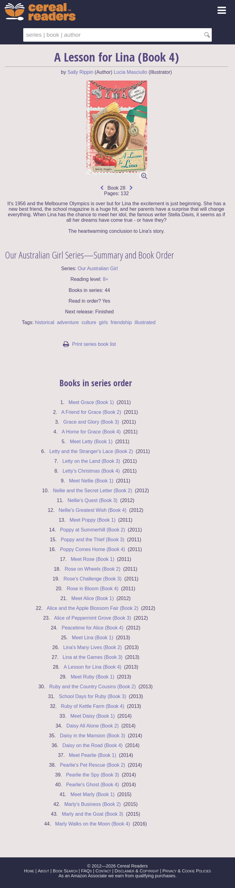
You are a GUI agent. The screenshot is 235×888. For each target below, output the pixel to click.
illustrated (145, 322)
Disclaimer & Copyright (136, 870)
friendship (121, 322)
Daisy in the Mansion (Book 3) (92, 735)
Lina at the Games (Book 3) (93, 657)
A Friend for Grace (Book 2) (91, 412)
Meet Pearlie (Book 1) (92, 755)
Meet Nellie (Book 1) (91, 480)
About (43, 870)
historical (44, 322)
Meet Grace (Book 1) (91, 402)
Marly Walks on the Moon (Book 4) (92, 823)
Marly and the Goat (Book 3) (92, 814)
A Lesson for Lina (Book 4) (92, 667)
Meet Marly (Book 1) (92, 794)
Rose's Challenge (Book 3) (92, 578)
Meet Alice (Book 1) (92, 598)
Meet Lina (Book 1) (92, 637)
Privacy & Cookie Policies (186, 870)
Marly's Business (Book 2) (92, 804)
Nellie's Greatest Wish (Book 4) (92, 510)
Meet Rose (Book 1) (92, 559)
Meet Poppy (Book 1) (92, 520)
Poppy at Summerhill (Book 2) (92, 529)
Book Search (65, 870)
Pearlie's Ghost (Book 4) (92, 784)
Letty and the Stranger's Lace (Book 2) (91, 451)
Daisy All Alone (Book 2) (92, 725)
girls (103, 322)
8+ (105, 279)
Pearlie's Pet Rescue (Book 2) (92, 765)
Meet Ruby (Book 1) (92, 676)
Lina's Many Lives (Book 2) (92, 647)
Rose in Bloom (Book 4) (92, 588)
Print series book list (89, 344)
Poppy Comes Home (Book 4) (92, 549)
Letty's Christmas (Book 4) (91, 471)
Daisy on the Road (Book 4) (92, 745)
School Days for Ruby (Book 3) (92, 696)
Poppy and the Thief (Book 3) (92, 539)
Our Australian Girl (98, 268)
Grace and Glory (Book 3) (91, 422)
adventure (68, 322)
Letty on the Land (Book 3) (91, 461)
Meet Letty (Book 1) (91, 441)
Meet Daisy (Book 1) (92, 716)
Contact (103, 870)
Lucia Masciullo (130, 72)
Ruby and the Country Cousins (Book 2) (92, 686)
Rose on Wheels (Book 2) (92, 569)
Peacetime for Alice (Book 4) (92, 627)
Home (29, 870)
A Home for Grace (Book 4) (91, 431)
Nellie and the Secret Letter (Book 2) (92, 490)
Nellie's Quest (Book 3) (93, 500)
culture (88, 322)
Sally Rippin (80, 72)
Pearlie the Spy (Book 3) (92, 774)
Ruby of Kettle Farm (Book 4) (92, 706)
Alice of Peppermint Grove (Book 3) (92, 618)
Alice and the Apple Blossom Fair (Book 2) (93, 608)
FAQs (86, 870)
